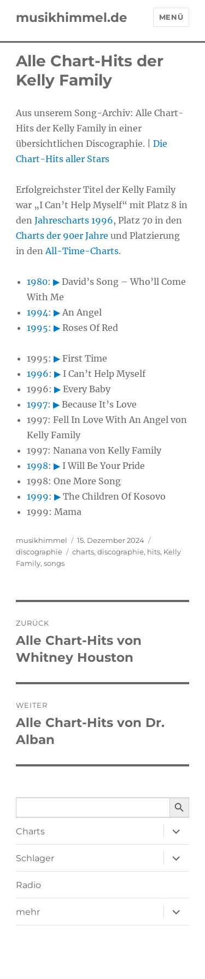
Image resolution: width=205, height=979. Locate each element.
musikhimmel (41, 540)
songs (54, 563)
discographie (39, 551)
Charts (30, 831)
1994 (37, 312)
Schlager (35, 858)
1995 (37, 327)
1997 (37, 404)
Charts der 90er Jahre (62, 235)
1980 (37, 281)
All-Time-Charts (82, 250)
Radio (28, 885)
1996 (38, 373)
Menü (171, 17)
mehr (28, 912)
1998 (37, 465)
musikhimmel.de (71, 17)
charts (83, 551)
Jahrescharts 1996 (73, 220)
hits (153, 551)
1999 (38, 496)
